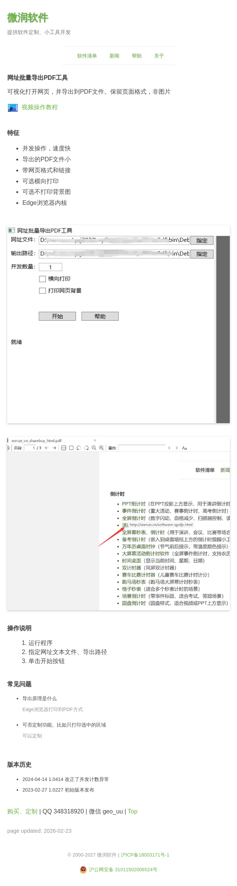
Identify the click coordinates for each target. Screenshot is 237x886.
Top (132, 811)
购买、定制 (22, 811)
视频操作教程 (40, 107)
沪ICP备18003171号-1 (145, 855)
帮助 (137, 56)
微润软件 (27, 17)
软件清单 (87, 56)
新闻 (114, 56)
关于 (159, 56)
